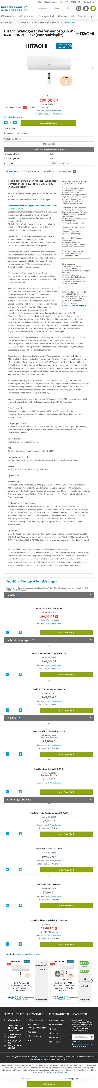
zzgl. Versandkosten (53, 111)
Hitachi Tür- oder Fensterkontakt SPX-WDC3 (49, 813)
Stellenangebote (56, 1020)
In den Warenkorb (76, 632)
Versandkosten (43, 1057)
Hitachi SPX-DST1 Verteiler (49, 884)
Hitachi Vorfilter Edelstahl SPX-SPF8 (49, 731)
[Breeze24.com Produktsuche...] (53, 8)
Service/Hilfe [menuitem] (89, 2)
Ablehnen (26, 1079)
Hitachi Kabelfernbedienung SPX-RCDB (49, 653)
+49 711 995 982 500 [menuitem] (70, 2)
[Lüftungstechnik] (66, 16)
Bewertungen (67, 171)
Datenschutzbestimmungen (81, 1044)
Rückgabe (31, 1032)
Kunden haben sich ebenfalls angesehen (23, 954)
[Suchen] (68, 8)
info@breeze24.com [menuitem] (47, 2)
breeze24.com (14, 1037)
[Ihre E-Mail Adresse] (81, 1037)
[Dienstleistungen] (86, 16)
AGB (28, 1040)
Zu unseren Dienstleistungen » (74, 306)
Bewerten (23, 133)
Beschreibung (12, 171)
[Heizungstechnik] (46, 16)
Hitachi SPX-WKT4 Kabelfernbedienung (49, 689)
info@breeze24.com (17, 1034)
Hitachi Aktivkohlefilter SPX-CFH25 (49, 769)
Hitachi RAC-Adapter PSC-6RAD (49, 849)
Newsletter (54, 1033)
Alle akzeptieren (71, 1079)
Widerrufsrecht (33, 1036)
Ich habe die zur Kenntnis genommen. (83, 1044)
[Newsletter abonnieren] (92, 1037)
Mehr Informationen (58, 1072)
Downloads (49, 171)
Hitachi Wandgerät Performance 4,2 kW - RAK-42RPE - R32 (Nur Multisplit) (21, 987)
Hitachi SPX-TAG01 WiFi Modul (49, 608)
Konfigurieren (49, 1084)
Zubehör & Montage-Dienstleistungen (49, 149)
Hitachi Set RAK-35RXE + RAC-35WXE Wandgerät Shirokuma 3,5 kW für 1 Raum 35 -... (64, 987)
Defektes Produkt (34, 1020)
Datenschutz (55, 1037)
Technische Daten (31, 171)
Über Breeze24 (56, 1024)
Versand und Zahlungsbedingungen (36, 1026)
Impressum (54, 1042)
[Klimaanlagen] (8, 16)
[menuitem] (53, 8)
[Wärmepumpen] (26, 16)
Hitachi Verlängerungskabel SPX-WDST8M (49, 920)
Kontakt (53, 1029)
